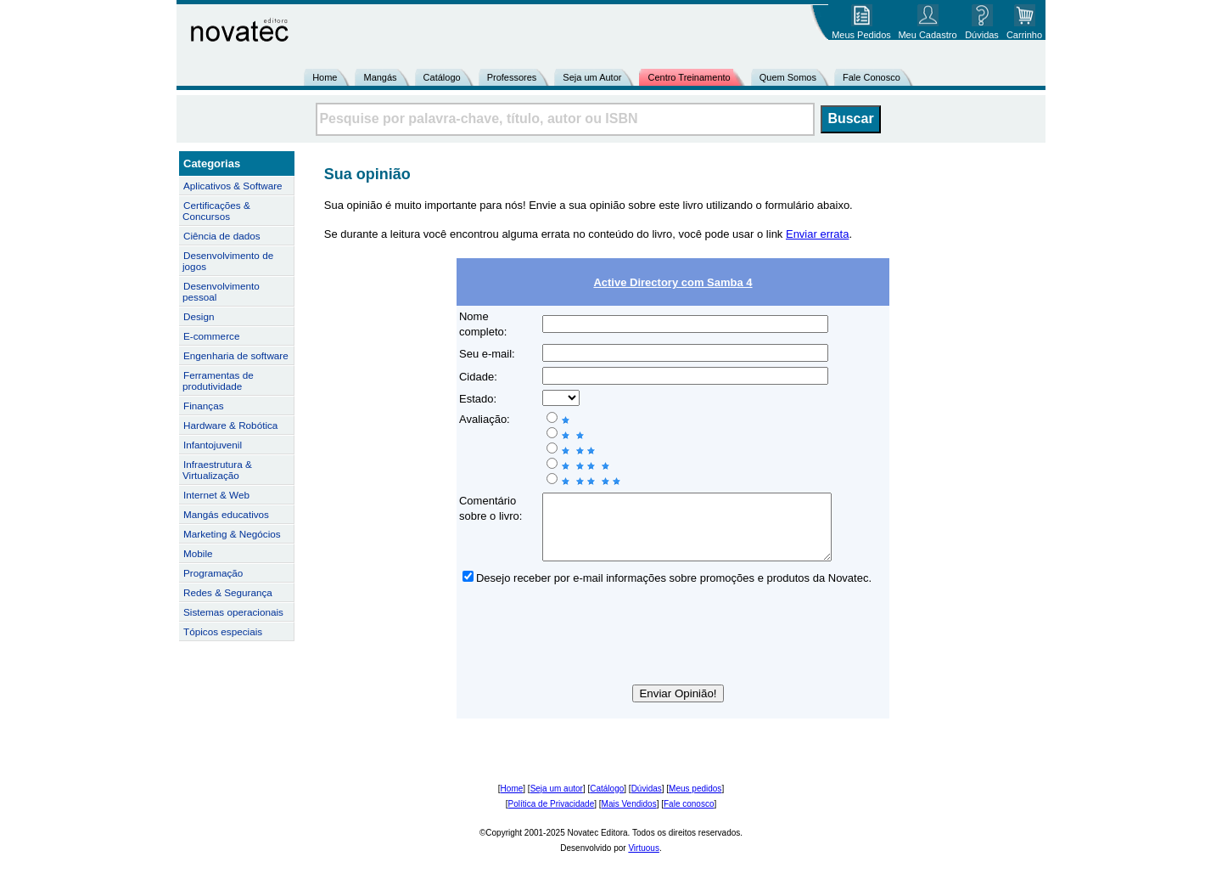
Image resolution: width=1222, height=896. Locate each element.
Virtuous (643, 860)
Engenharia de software (236, 355)
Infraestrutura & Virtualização (217, 470)
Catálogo (442, 77)
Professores (512, 77)
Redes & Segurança (227, 592)
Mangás (379, 77)
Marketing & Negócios (232, 533)
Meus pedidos (695, 801)
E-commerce (211, 335)
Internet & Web (216, 494)
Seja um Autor (592, 77)
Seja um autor (556, 801)
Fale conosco (689, 816)
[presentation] (673, 650)
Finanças (203, 405)
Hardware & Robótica (230, 425)
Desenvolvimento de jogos (227, 261)
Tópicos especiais (222, 631)
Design (198, 316)
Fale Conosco (871, 77)
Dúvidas (646, 801)
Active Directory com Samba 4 (672, 282)
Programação (213, 572)
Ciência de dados (222, 235)
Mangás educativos (226, 514)
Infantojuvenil (212, 444)
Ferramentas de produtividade (218, 380)
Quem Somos (788, 77)
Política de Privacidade (551, 816)
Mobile (198, 553)
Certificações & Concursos (216, 211)
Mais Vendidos (629, 816)
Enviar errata (817, 234)
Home (324, 77)
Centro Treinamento (688, 77)
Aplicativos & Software (233, 185)
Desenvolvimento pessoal (221, 291)
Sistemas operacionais (233, 611)
